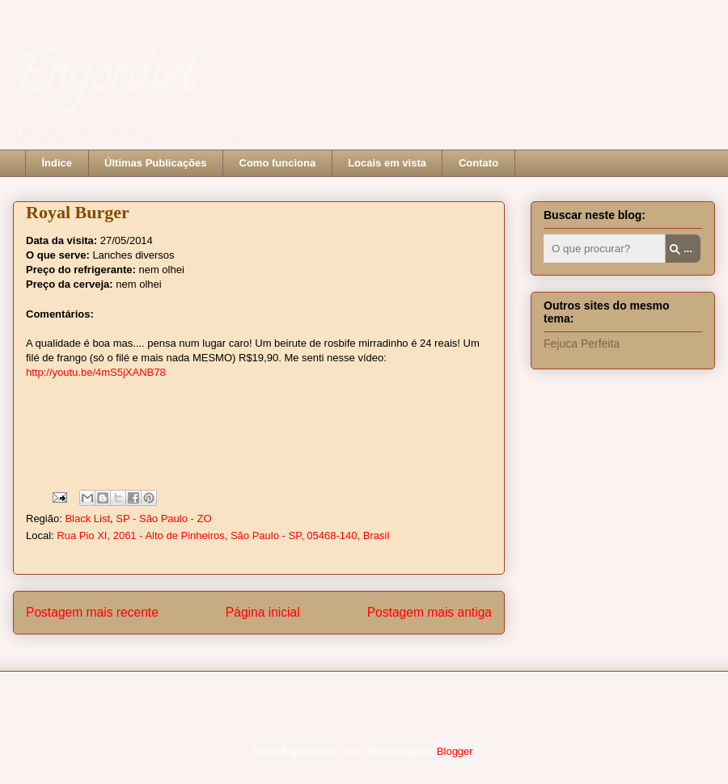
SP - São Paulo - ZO (163, 518)
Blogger (454, 751)
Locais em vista (387, 163)
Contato (478, 163)
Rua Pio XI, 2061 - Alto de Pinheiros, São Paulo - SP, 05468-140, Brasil (223, 535)
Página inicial (263, 612)
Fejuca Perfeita (582, 343)
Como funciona (277, 163)
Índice (57, 163)
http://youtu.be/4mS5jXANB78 (96, 372)
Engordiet (103, 80)
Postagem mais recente (92, 612)
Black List (87, 518)
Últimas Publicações (155, 163)
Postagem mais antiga (429, 612)
